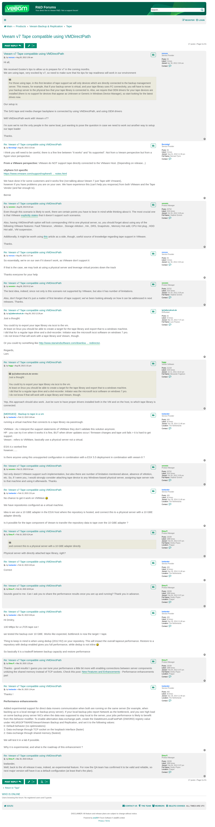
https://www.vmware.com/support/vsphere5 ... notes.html (35, 173)
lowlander (166, 414)
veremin (165, 203)
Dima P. (165, 531)
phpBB (95, 818)
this (46, 236)
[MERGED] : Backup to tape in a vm (24, 413)
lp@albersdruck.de (169, 310)
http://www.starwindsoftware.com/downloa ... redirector (69, 343)
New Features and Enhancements (101, 671)
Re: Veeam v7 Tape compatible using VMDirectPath (32, 144)
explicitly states (29, 215)
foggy (164, 362)
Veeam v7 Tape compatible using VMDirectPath (46, 36)
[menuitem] (200, 20)
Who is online (11, 794)
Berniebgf (166, 144)
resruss (165, 53)
